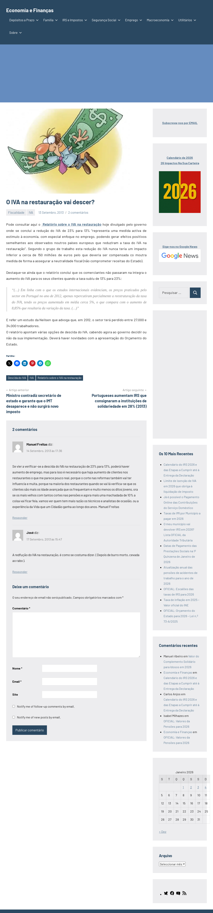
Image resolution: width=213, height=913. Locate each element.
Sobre (14, 32)
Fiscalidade (16, 212)
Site (15, 695)
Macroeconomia (159, 20)
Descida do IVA (18, 378)
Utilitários (186, 20)
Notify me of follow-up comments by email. (46, 707)
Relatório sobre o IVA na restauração (71, 224)
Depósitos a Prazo (23, 20)
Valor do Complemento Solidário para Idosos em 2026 (181, 661)
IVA (31, 212)
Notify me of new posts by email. (39, 718)
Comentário (21, 608)
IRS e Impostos (74, 20)
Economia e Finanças (35, 9)
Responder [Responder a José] (19, 572)
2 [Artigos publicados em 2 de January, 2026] (191, 787)
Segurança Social (105, 20)
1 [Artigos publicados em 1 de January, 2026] (183, 787)
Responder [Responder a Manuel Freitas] (19, 518)
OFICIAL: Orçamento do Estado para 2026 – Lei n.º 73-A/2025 (181, 616)
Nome (17, 669)
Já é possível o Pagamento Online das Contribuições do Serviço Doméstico (181, 502)
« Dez (162, 831)
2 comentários (78, 212)
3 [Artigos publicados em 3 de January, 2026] (198, 787)
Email (16, 682)
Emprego (133, 20)
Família (49, 20)
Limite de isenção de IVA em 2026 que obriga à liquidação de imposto (180, 486)
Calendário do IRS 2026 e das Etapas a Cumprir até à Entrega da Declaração (181, 470)
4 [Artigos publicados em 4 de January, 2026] (205, 787)
